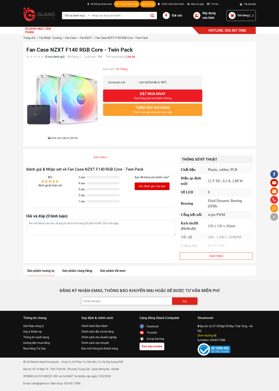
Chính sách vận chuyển (95, 342)
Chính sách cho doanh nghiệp (99, 337)
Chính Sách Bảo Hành (94, 326)
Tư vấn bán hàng (126, 4)
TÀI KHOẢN (248, 4)
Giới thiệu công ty (33, 326)
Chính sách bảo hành (171, 4)
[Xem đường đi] (207, 335)
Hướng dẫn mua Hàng (36, 342)
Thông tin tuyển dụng (36, 337)
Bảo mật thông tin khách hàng (99, 348)
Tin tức (213, 4)
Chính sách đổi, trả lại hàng (97, 331)
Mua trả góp (195, 4)
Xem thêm (101, 157)
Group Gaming (152, 338)
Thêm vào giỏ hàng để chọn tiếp (152, 109)
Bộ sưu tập (148, 4)
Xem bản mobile (152, 346)
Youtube (148, 332)
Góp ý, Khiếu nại (32, 331)
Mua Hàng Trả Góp (34, 348)
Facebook (149, 326)
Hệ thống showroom (100, 4)
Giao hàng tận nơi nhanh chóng (152, 95)
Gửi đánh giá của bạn (152, 186)
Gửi (185, 301)
